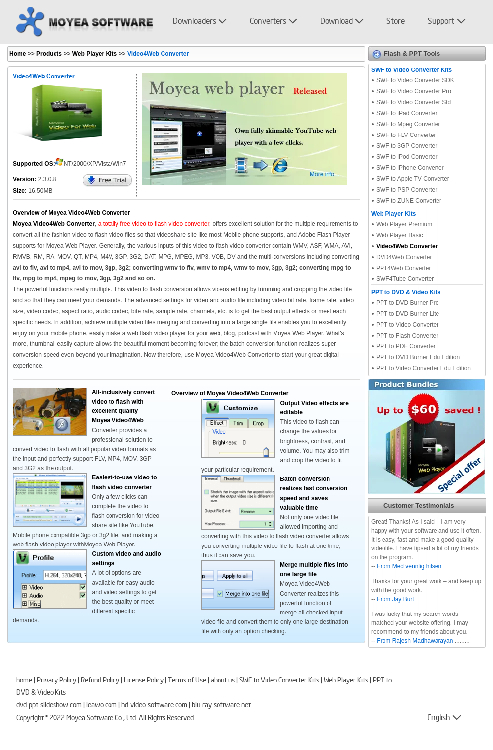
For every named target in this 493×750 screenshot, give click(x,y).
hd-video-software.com (154, 705)
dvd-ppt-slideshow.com (49, 705)
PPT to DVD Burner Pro (407, 302)
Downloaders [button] (194, 22)
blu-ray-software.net (221, 705)
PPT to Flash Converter (407, 335)
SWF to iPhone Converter (410, 167)
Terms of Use (187, 681)
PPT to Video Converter (407, 324)
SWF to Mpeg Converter (408, 124)
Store (395, 22)
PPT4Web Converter (403, 268)
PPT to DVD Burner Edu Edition (418, 357)
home (24, 681)
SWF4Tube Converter (405, 278)
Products (49, 53)
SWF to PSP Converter (406, 189)
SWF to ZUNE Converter (408, 200)
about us (223, 681)
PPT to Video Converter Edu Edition (423, 368)
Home (17, 53)
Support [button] (441, 22)
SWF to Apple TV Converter (412, 178)
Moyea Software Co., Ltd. (101, 718)
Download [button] (336, 22)
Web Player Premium (404, 224)
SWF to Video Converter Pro (413, 91)
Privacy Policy (56, 681)
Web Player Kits (93, 53)
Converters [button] (268, 22)
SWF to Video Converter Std (413, 102)
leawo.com (101, 705)
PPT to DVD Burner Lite (407, 313)
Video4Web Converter (407, 246)
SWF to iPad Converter (406, 113)
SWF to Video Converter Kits (411, 70)
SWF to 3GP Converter (406, 145)
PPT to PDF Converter (406, 346)
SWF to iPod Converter (406, 156)
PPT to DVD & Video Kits (405, 292)
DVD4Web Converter (404, 257)
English (431, 718)
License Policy (144, 681)
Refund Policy (100, 681)
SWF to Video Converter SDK (415, 80)
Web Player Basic (399, 235)
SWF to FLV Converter (406, 135)
